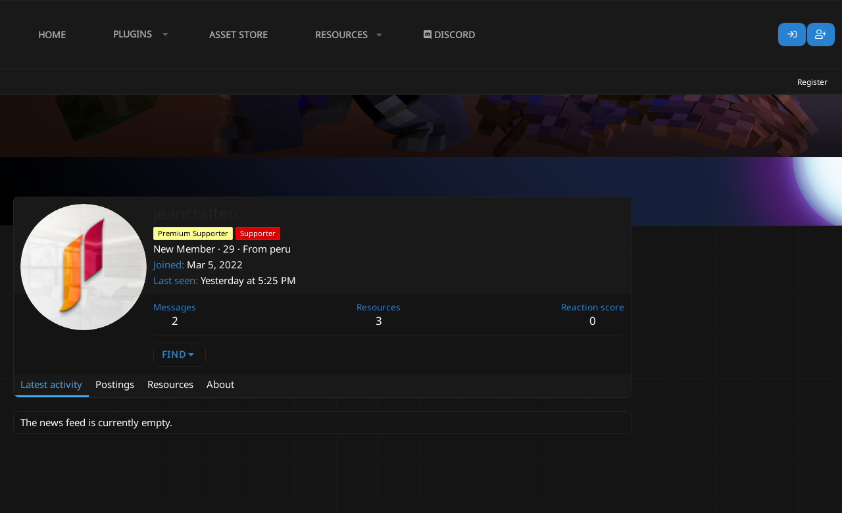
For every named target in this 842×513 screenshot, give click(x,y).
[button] (137, 34)
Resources (341, 34)
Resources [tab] (170, 384)
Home (52, 34)
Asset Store (238, 34)
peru (280, 248)
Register (812, 81)
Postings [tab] (114, 384)
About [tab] (220, 384)
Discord (449, 34)
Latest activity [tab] (51, 384)
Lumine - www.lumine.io (788, 500)
